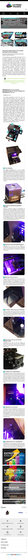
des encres (12, 61)
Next (26, 22)
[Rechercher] (14, 9)
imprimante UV (6, 246)
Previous (2, 22)
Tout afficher (24, 507)
